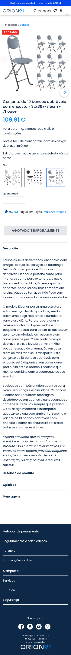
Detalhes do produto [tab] (18, 473)
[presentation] (4, 59)
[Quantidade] (14, 200)
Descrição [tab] (10, 248)
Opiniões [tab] (9, 485)
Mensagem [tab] (11, 496)
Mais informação (55, 212)
